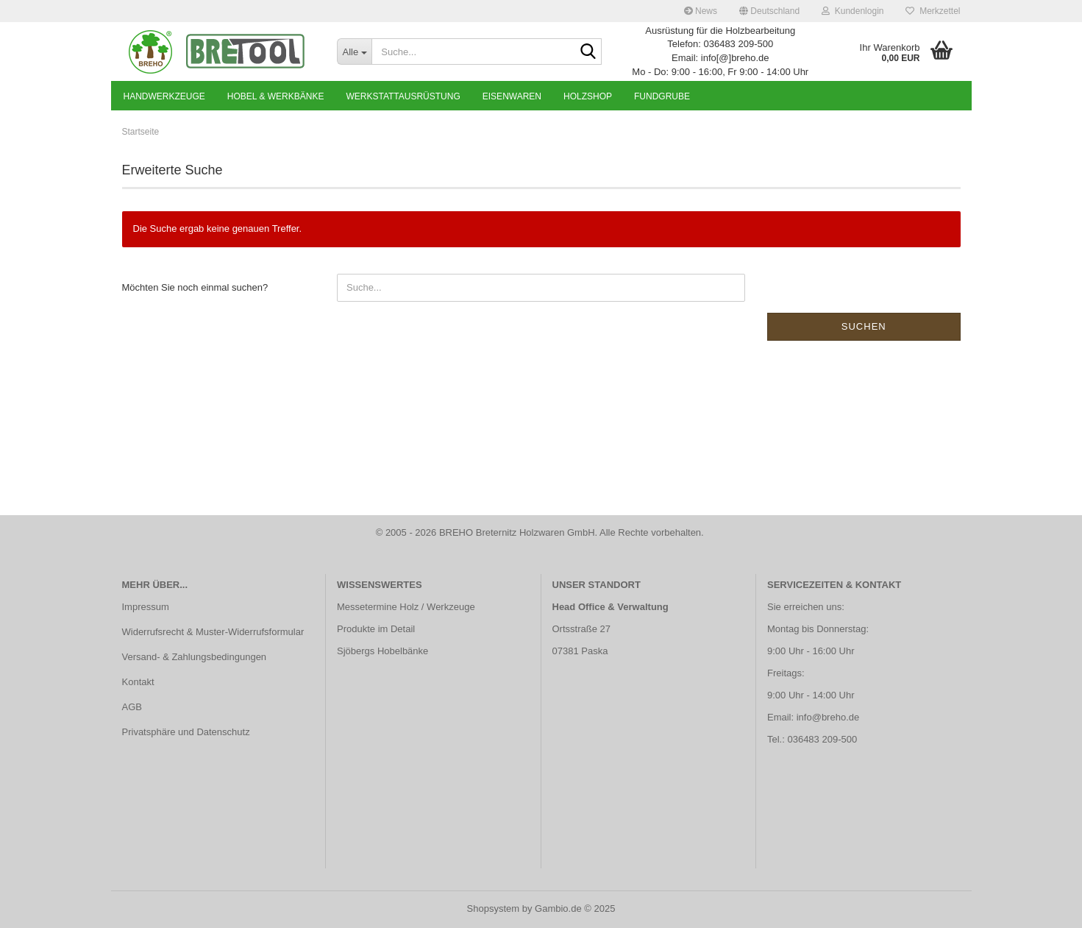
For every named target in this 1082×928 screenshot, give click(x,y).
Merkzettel (932, 11)
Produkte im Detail (376, 628)
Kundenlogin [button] (852, 11)
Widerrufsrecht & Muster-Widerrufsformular (213, 631)
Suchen (863, 326)
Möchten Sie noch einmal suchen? (195, 287)
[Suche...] (354, 51)
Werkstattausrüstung (403, 96)
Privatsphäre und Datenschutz (186, 731)
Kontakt (138, 681)
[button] (769, 11)
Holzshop (587, 96)
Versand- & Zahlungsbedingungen (194, 656)
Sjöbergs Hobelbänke (382, 650)
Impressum (145, 606)
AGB (132, 706)
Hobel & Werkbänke (275, 96)
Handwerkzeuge (164, 96)
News (700, 11)
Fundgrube (662, 96)
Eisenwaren (512, 96)
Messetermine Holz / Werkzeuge (406, 606)
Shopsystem (493, 908)
